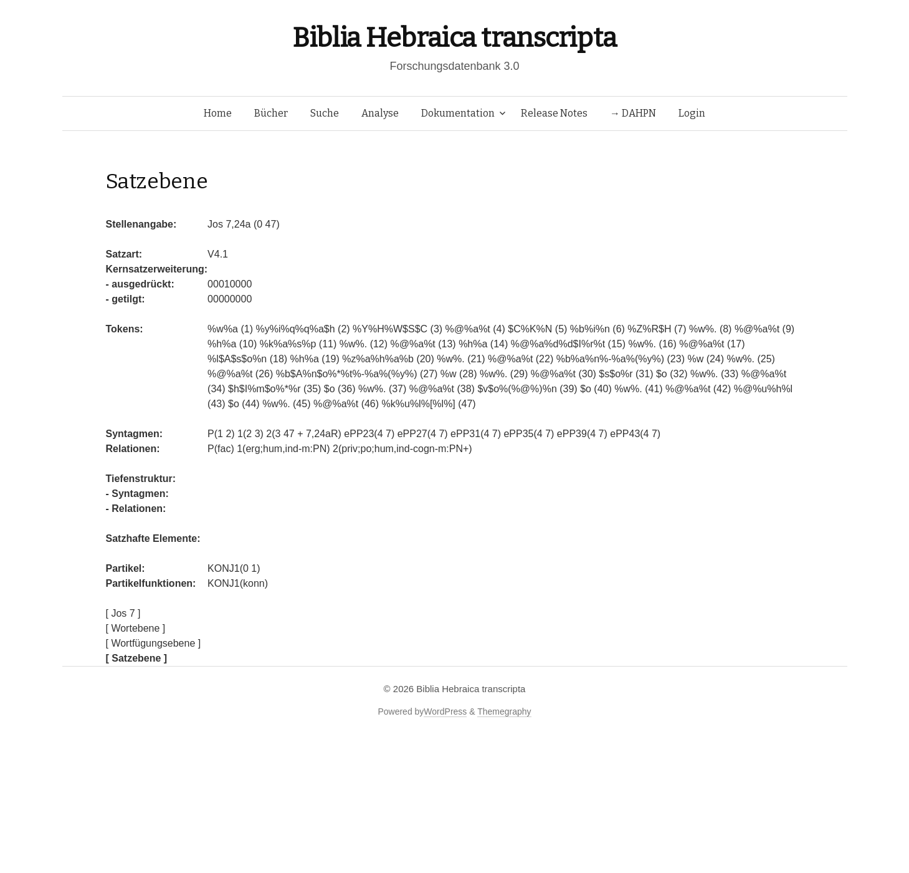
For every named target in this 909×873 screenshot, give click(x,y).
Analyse (380, 113)
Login (691, 113)
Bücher (271, 113)
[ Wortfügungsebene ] (153, 643)
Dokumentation (458, 113)
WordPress (445, 711)
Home (218, 113)
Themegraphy (504, 711)
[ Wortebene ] (136, 628)
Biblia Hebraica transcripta (454, 38)
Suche (324, 113)
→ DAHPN (633, 113)
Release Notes (554, 113)
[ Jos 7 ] (123, 613)
